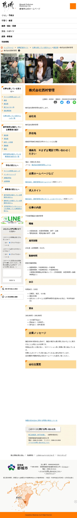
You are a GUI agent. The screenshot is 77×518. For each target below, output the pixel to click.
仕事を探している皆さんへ (42, 47)
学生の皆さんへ (12, 165)
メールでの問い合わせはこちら (38, 442)
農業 (5, 100)
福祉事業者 (7, 110)
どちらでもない (16, 242)
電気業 (6, 139)
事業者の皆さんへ (12, 189)
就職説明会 (7, 178)
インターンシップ (10, 174)
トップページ (8, 47)
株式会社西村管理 (10, 50)
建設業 (55, 47)
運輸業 (6, 145)
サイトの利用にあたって (12, 97)
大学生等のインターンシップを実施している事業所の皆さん (13, 208)
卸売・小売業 (8, 142)
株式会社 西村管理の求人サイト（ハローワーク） (43, 199)
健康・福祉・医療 (9, 26)
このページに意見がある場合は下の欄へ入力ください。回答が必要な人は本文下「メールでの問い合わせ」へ (12, 264)
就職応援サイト (22, 47)
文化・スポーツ (8, 31)
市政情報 (5, 42)
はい (6, 242)
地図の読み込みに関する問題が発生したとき (41, 420)
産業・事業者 (7, 37)
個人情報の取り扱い (17, 455)
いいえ (7, 245)
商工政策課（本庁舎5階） (37, 435)
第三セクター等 (9, 107)
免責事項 (30, 455)
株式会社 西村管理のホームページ (38, 182)
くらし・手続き (8, 15)
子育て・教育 (7, 21)
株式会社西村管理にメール (41, 165)
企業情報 (7, 181)
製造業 (6, 135)
